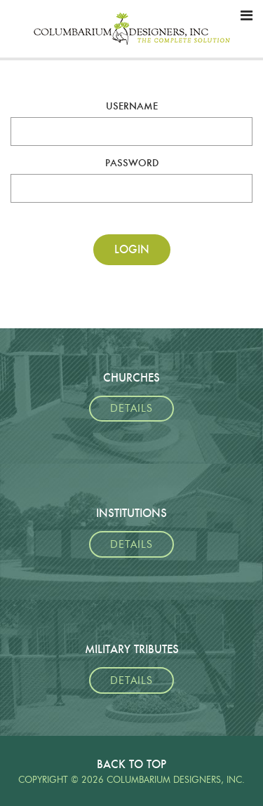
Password (132, 162)
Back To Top (131, 764)
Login (131, 249)
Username (132, 106)
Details (131, 408)
